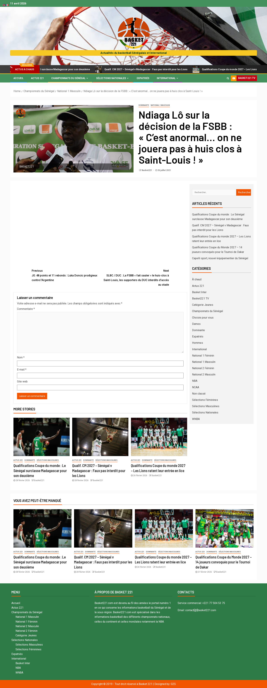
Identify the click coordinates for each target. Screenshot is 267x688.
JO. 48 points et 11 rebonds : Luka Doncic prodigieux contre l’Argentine (66, 275)
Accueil (18, 78)
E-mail (21, 369)
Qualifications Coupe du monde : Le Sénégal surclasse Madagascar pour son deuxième (40, 470)
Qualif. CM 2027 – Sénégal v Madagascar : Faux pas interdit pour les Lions (149, 69)
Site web (22, 381)
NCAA (195, 387)
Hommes (197, 342)
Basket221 (147, 170)
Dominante (144, 105)
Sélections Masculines (48, 460)
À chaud (196, 279)
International (166, 78)
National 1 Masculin (160, 105)
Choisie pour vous (203, 317)
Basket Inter (199, 292)
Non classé (199, 393)
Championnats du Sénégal (68, 78)
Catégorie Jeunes (202, 304)
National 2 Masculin (203, 374)
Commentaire (26, 309)
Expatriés (143, 78)
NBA (194, 380)
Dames (196, 324)
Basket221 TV (200, 298)
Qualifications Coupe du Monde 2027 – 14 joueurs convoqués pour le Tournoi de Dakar (223, 562)
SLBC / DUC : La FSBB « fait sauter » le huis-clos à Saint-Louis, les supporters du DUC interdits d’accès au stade (134, 277)
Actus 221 (37, 78)
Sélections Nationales (111, 78)
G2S (173, 684)
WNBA (196, 419)
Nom (21, 357)
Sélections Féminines (205, 400)
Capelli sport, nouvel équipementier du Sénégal (220, 258)
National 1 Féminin (203, 355)
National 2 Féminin (203, 368)
